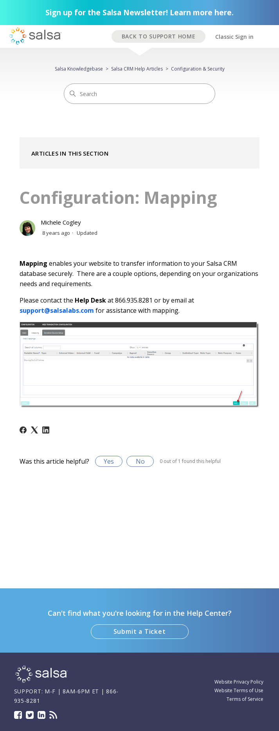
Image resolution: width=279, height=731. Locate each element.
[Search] (139, 93)
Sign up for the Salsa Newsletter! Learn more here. (139, 12)
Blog (53, 715)
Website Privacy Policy (238, 681)
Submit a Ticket (139, 631)
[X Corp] (34, 430)
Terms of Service (245, 699)
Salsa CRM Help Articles (137, 68)
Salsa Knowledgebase (79, 68)
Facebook (18, 715)
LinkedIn (41, 715)
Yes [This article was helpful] (109, 461)
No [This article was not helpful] (140, 461)
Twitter (30, 715)
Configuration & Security (198, 68)
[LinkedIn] (45, 430)
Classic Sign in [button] (234, 36)
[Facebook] (23, 430)
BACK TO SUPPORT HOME (159, 36)
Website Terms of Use (238, 690)
